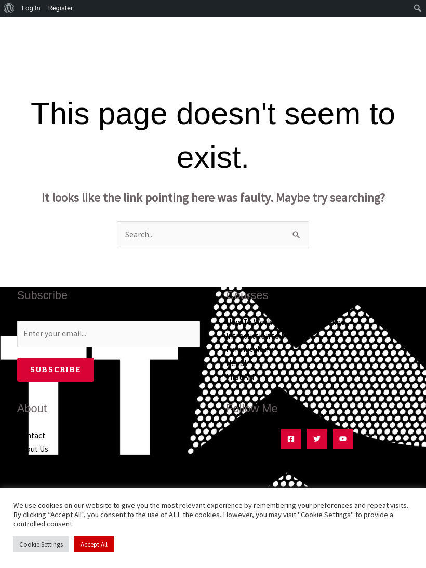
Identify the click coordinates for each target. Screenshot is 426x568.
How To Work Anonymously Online (285, 322)
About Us (32, 449)
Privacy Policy (40, 462)
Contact (31, 435)
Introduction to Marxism (268, 336)
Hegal (236, 363)
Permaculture (250, 349)
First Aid (240, 377)
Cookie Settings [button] (41, 544)
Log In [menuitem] (31, 8)
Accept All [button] (94, 544)
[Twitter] (317, 439)
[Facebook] (291, 439)
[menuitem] (9, 8)
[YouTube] (343, 439)
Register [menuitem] (60, 8)
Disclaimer (36, 476)
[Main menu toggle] (404, 34)
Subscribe (55, 369)
